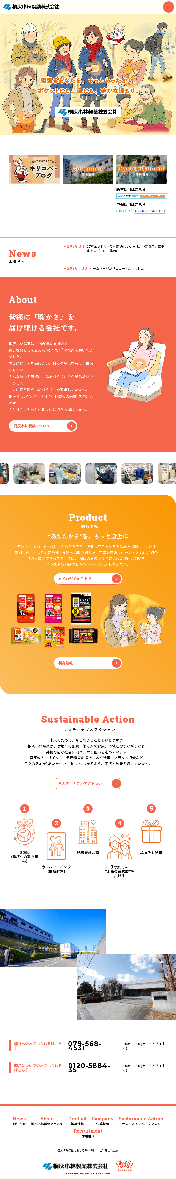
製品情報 (89, 663)
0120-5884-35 (89, 1067)
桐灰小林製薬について (45, 426)
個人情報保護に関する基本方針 (76, 1150)
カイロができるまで (89, 578)
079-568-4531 (85, 1045)
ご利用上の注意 (109, 1150)
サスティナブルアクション (89, 783)
